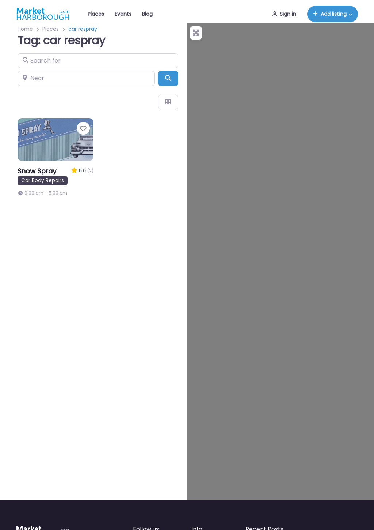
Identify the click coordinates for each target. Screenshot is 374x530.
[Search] (168, 78)
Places (96, 14)
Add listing (330, 14)
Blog (147, 14)
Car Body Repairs (42, 180)
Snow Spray (37, 171)
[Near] (86, 78)
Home (25, 29)
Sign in (284, 14)
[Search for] (98, 60)
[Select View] (168, 102)
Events (123, 14)
